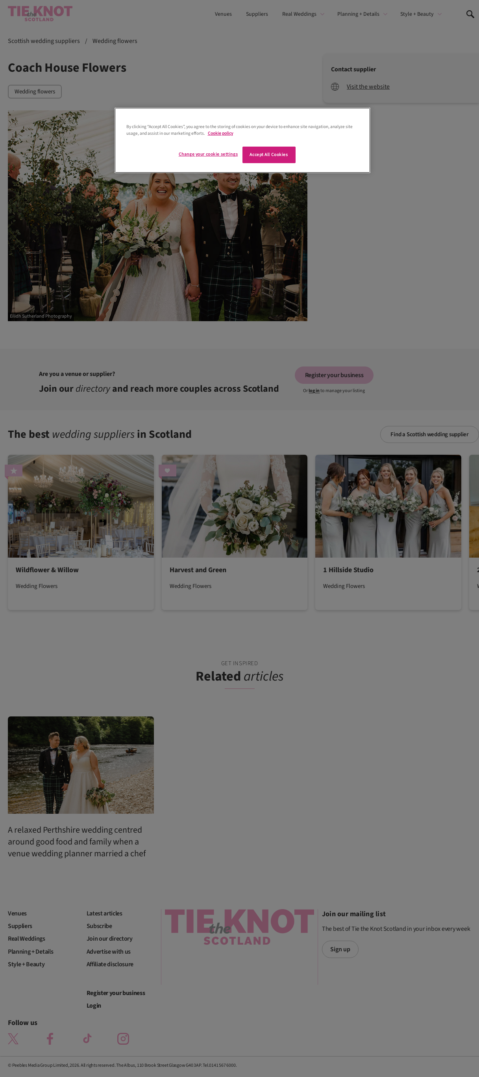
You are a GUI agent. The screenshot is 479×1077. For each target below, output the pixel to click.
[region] (242, 140)
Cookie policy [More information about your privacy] (220, 133)
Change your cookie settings (208, 154)
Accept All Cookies (269, 154)
